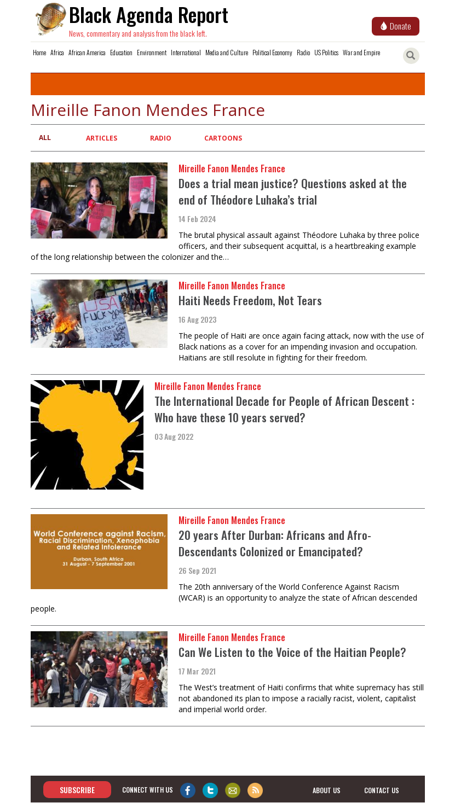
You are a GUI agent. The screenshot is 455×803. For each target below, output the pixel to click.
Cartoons (223, 138)
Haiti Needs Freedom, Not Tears (250, 300)
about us (327, 790)
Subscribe (77, 789)
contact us (381, 790)
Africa (57, 52)
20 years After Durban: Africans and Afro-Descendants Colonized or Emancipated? (274, 543)
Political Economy (272, 52)
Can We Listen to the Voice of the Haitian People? (292, 651)
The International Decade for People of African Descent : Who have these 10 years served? (284, 409)
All (45, 137)
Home (39, 52)
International (186, 52)
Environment (151, 52)
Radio (303, 52)
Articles (101, 138)
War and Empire (361, 52)
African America (87, 52)
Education (121, 52)
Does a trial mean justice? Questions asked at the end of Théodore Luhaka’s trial (292, 191)
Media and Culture (226, 52)
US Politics (326, 52)
